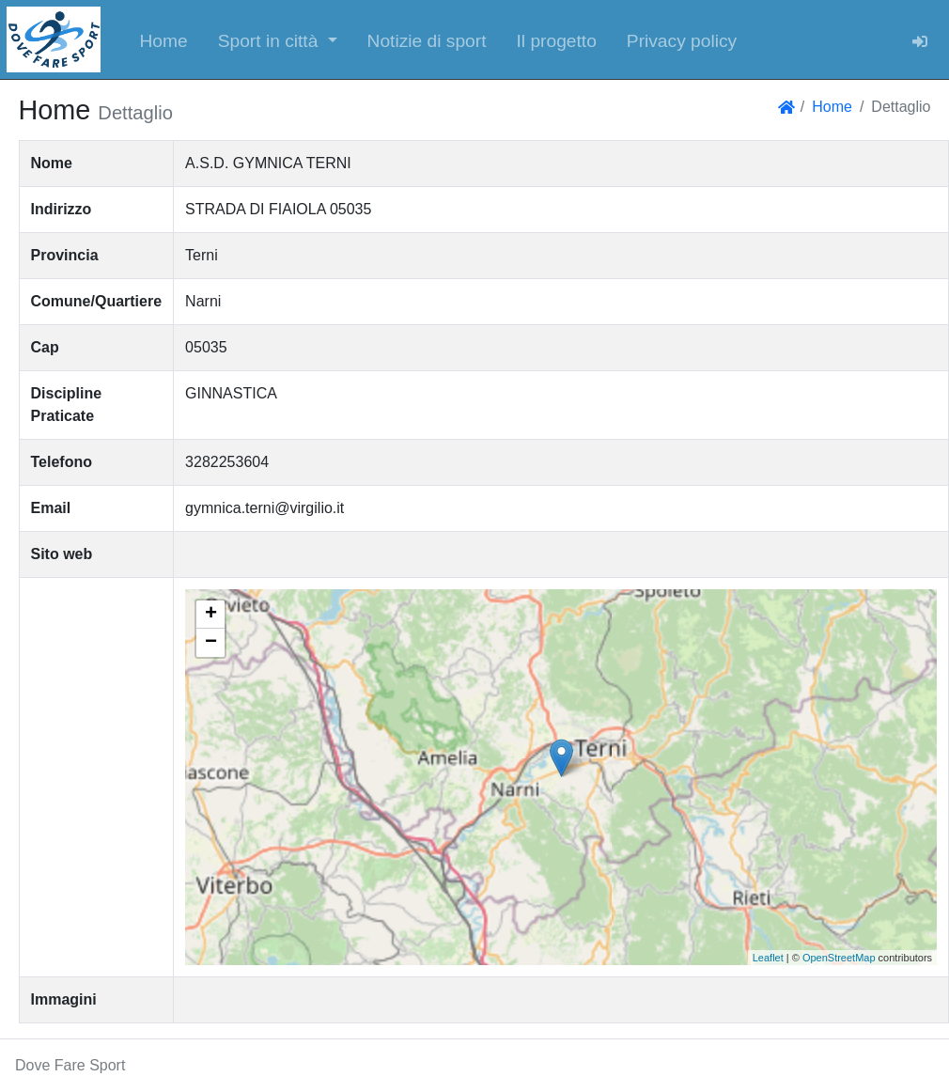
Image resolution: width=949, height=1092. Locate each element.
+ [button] (211, 615)
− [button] (211, 643)
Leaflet (768, 957)
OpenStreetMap (839, 957)
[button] (277, 39)
